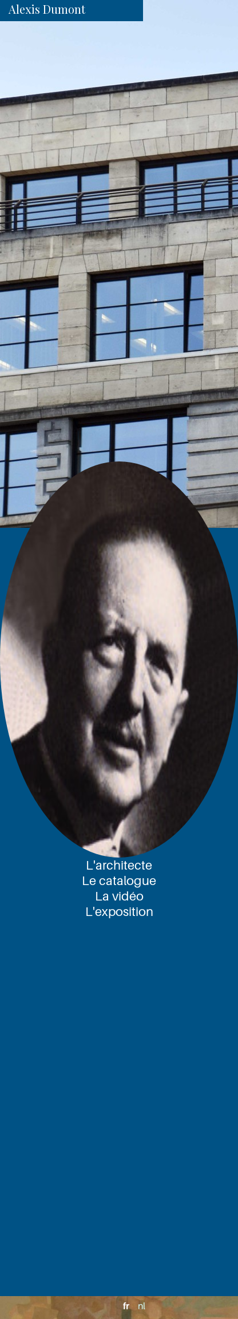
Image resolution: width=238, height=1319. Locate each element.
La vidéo (119, 895)
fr (126, 1306)
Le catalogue (119, 880)
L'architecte (119, 865)
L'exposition (119, 911)
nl (141, 1306)
